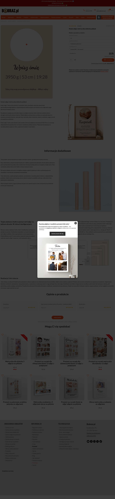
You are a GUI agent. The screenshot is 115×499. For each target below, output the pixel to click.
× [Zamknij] (75, 223)
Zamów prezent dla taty (57, 233)
